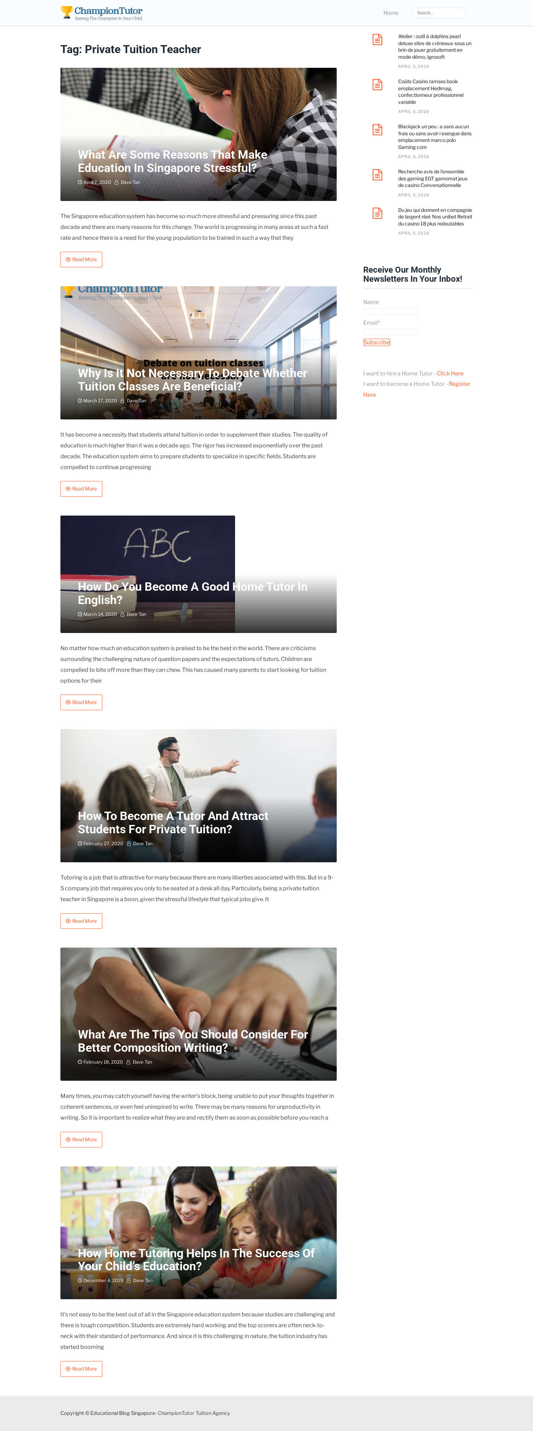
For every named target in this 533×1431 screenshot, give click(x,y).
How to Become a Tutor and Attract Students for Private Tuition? (173, 822)
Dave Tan (130, 182)
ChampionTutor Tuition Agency (194, 1413)
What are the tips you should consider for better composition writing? (193, 1040)
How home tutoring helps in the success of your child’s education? (196, 1259)
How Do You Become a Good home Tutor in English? (193, 593)
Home (391, 13)
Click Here (450, 373)
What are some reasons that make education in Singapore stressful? (172, 161)
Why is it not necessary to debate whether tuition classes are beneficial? (192, 379)
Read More (84, 259)
